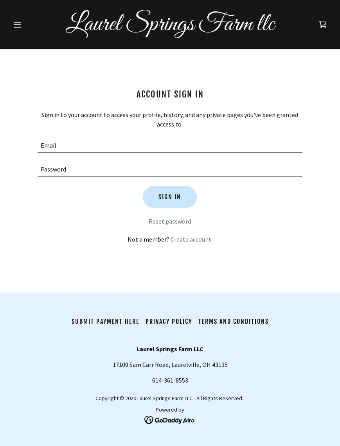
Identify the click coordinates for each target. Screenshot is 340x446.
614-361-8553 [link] (170, 380)
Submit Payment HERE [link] (105, 321)
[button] (33, 25)
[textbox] (170, 145)
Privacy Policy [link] (169, 321)
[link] (170, 28)
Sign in (169, 197)
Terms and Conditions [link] (233, 321)
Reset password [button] (170, 221)
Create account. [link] (191, 239)
